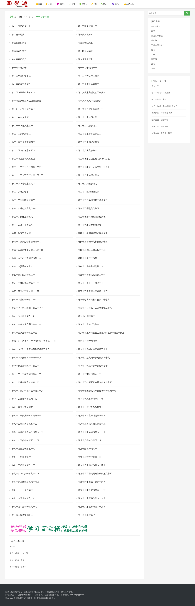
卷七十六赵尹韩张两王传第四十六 (27, 391)
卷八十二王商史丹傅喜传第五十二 (27, 415)
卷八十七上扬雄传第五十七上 (91, 432)
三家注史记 (155, 26)
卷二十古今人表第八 (21, 117)
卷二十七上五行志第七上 (23, 159)
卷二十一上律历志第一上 (89, 117)
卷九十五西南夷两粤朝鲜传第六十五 (95, 473)
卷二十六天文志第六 (87, 150)
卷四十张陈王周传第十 (22, 233)
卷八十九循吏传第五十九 (23, 449)
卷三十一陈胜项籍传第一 (89, 192)
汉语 (85, 4)
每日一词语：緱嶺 (17, 560)
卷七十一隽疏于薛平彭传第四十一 (94, 366)
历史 (106, 4)
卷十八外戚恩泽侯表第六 (89, 101)
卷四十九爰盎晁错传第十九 (90, 266)
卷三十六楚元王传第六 (22, 217)
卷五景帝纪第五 (85, 43)
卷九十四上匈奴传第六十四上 (91, 465)
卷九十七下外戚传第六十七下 (91, 490)
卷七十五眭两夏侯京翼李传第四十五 (95, 382)
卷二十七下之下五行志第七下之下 (27, 175)
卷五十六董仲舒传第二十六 (24, 299)
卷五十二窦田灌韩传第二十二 (25, 283)
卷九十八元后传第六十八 (23, 498)
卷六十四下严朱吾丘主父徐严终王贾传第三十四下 (35, 341)
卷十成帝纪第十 (19, 68)
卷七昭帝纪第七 (85, 51)
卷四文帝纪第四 (19, 43)
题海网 (163, 133)
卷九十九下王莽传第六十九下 (91, 507)
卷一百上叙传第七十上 (22, 515)
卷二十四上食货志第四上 (89, 134)
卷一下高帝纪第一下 (87, 26)
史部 (12, 16)
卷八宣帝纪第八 (19, 59)
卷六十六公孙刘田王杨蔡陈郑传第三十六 (31, 349)
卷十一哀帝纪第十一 (87, 68)
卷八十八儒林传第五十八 (89, 440)
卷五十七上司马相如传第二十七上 (94, 299)
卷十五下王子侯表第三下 (23, 92)
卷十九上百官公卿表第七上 (24, 109)
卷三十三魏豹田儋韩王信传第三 (93, 200)
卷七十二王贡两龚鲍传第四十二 (26, 374)
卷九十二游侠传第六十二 (89, 457)
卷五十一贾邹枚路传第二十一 (91, 275)
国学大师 (155, 126)
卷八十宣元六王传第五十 (23, 407)
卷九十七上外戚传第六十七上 (25, 490)
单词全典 (155, 133)
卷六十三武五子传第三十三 (24, 333)
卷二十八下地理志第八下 (23, 183)
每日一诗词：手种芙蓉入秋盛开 (164, 106)
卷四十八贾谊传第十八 (22, 266)
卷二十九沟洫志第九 (87, 183)
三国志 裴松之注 (158, 45)
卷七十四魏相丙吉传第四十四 (25, 382)
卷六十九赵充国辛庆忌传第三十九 (94, 357)
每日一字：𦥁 (156, 86)
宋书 (153, 54)
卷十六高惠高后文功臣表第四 (91, 92)
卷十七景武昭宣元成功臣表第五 (26, 101)
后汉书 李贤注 (157, 36)
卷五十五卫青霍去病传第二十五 (93, 291)
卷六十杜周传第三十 (87, 316)
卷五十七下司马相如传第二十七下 (27, 308)
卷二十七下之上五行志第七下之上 (94, 167)
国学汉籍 (164, 120)
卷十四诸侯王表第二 (21, 84)
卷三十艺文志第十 (20, 192)
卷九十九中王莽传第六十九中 (25, 507)
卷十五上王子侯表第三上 (89, 84)
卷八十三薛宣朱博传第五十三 (91, 415)
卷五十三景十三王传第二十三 (91, 283)
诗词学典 (164, 113)
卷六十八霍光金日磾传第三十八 (26, 357)
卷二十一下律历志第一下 (23, 126)
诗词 (75, 4)
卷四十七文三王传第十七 (89, 258)
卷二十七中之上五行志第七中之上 (94, 159)
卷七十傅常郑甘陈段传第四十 (25, 366)
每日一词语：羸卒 (159, 99)
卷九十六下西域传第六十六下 (91, 482)
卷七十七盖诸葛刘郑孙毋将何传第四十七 (97, 391)
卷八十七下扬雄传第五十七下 (25, 440)
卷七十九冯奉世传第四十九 (90, 399)
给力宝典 (155, 120)
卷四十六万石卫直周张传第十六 (26, 258)
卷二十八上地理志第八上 (89, 175)
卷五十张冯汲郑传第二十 (23, 275)
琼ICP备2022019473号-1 (44, 598)
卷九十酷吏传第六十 (87, 449)
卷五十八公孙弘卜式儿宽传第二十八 (95, 308)
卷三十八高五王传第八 (22, 225)
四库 (63, 4)
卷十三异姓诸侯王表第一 (89, 76)
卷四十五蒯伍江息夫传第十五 (91, 250)
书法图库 (155, 113)
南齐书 (154, 59)
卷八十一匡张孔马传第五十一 (91, 407)
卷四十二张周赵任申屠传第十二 (26, 241)
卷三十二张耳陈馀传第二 (23, 200)
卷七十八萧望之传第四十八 (24, 399)
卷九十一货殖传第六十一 (23, 457)
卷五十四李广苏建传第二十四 (25, 291)
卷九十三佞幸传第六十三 (23, 465)
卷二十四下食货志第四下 (23, 142)
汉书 (153, 31)
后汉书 (154, 40)
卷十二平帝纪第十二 (21, 76)
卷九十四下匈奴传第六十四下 (25, 473)
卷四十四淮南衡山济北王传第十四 (27, 250)
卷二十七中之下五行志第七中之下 (27, 167)
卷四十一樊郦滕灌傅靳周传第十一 (94, 233)
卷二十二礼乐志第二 (87, 126)
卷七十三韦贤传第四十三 (89, 374)
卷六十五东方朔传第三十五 (90, 341)
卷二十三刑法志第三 (21, 134)
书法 (96, 4)
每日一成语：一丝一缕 (19, 553)
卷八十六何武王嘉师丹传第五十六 (27, 432)
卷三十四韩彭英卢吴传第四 (24, 208)
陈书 (153, 68)
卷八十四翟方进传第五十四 (24, 424)
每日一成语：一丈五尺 (161, 93)
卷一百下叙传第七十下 (88, 515)
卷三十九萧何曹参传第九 (89, 225)
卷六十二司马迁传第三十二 (90, 324)
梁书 (153, 64)
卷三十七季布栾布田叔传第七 (91, 217)
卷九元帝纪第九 (85, 59)
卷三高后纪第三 (85, 34)
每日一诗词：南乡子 (18, 567)
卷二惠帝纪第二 (19, 34)
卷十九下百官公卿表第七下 (90, 109)
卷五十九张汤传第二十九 (23, 316)
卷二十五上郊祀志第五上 (89, 142)
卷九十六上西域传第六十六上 (25, 482)
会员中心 (131, 4)
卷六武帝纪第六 (19, 51)
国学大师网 (10, 592)
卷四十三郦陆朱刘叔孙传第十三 (93, 241)
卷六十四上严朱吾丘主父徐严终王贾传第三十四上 (101, 333)
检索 (42, 4)
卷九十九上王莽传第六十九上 (91, 498)
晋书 (153, 50)
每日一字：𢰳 (14, 546)
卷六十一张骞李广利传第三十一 (26, 324)
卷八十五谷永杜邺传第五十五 (91, 424)
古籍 (51, 4)
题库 (170, 133)
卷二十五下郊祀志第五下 (23, 150)
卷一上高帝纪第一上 (21, 26)
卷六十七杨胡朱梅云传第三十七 (93, 349)
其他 (118, 4)
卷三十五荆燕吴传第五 (88, 208)
